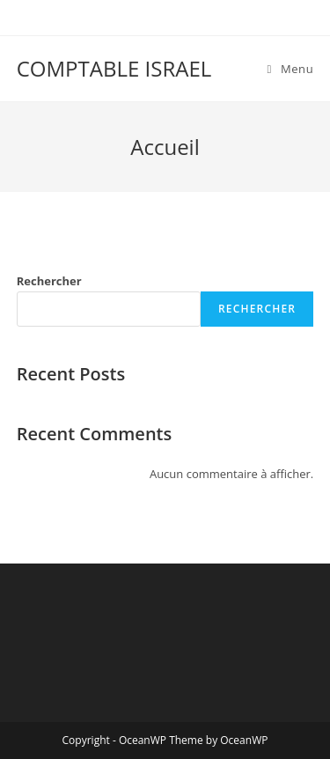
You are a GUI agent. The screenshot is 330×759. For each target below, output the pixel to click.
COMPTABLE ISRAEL (114, 68)
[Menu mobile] (291, 68)
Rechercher (49, 281)
